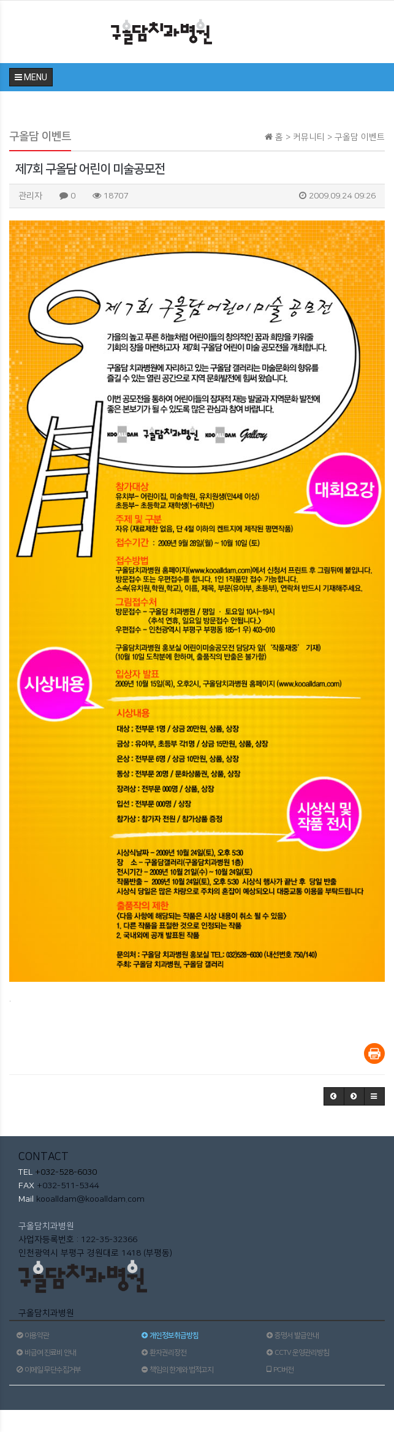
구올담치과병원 (46, 1226)
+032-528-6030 (64, 1172)
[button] (334, 1096)
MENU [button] (31, 77)
